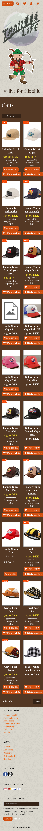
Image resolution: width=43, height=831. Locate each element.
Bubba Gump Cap (11, 551)
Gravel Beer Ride (32, 609)
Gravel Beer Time (10, 609)
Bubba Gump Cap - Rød (32, 379)
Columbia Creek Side (11, 151)
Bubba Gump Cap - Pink (11, 379)
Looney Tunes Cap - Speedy (32, 210)
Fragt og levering (10, 718)
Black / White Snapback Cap (32, 668)
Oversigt (7, 732)
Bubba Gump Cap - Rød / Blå (32, 328)
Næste (37, 701)
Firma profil (8, 720)
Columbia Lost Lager (32, 151)
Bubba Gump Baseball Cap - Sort (32, 431)
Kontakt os (7, 729)
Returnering (8, 726)
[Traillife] (21, 28)
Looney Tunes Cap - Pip (10, 488)
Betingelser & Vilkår (12, 723)
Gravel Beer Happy (10, 668)
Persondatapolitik (10, 715)
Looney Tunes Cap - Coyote (32, 269)
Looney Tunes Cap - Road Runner (32, 490)
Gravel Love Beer (32, 551)
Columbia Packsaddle (11, 210)
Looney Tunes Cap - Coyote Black (10, 270)
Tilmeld (8, 819)
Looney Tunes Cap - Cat (10, 430)
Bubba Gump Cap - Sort (11, 328)
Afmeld (17, 819)
